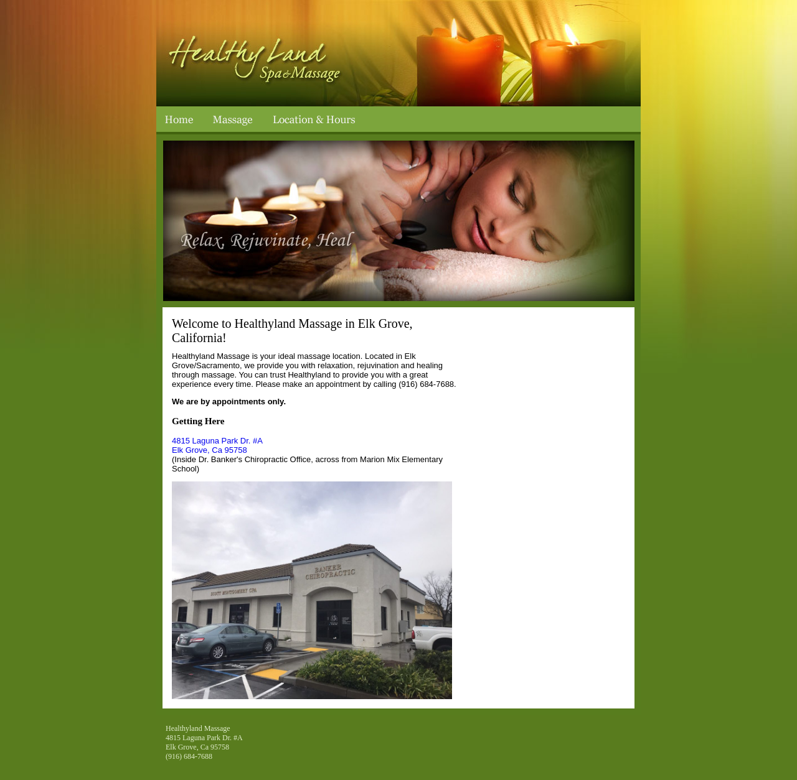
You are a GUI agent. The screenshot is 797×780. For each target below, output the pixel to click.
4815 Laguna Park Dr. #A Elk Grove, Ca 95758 (217, 445)
